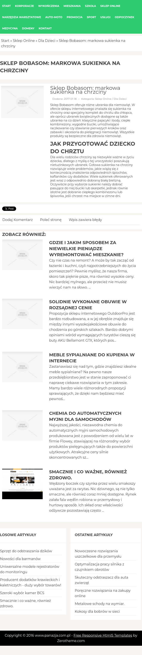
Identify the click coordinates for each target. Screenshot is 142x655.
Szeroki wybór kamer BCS (22, 593)
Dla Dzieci (46, 41)
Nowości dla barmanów (20, 559)
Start (5, 41)
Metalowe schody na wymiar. (100, 604)
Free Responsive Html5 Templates (102, 635)
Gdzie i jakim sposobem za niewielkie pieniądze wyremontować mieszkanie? (86, 248)
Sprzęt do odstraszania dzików (26, 551)
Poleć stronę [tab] (51, 220)
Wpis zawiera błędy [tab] (85, 220)
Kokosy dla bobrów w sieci (97, 611)
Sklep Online (24, 41)
